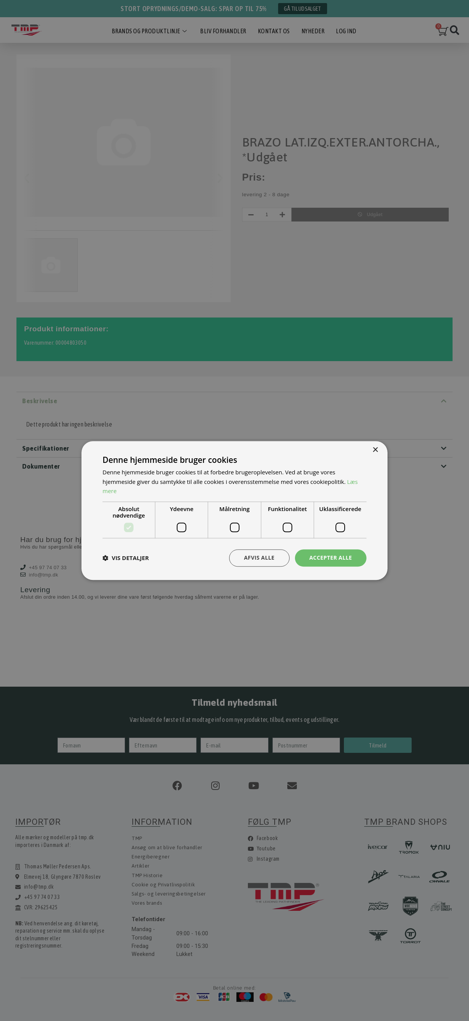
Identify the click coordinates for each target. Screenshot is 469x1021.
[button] (126, 558)
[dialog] (234, 510)
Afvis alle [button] (259, 557)
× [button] (375, 450)
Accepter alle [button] (330, 557)
